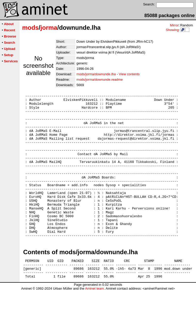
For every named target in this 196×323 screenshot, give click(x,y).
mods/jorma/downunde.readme (99, 79)
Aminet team (94, 321)
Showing (172, 30)
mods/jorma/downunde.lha (96, 74)
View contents (129, 74)
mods (30, 27)
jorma (48, 27)
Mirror (174, 25)
